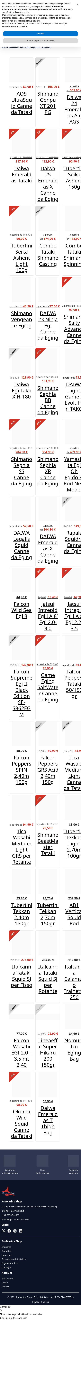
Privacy (35, 1302)
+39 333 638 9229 (21, 1219)
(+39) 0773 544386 (10, 1215)
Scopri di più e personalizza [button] (40, 40)
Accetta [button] (40, 33)
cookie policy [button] (23, 12)
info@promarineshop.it (13, 1210)
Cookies (45, 1302)
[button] (77, 4)
